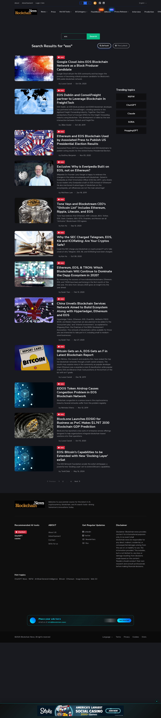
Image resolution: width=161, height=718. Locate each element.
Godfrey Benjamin (68, 156)
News (43, 12)
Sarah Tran (65, 299)
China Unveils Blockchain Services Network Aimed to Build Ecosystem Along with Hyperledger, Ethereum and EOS (83, 316)
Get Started (122, 630)
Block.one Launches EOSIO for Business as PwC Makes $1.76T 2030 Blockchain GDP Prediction (84, 431)
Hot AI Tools (64, 12)
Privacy (127, 647)
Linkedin (86, 541)
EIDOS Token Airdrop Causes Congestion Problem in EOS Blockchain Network (78, 400)
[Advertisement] (18, 664)
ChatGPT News (21, 588)
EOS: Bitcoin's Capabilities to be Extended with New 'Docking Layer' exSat (83, 465)
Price (53, 12)
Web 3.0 (94, 588)
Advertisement (27, 3)
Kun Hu (64, 228)
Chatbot (21, 541)
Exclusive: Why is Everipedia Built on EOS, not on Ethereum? (84, 170)
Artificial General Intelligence (46, 588)
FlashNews (96, 11)
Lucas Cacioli (66, 84)
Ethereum (70, 588)
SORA (131, 121)
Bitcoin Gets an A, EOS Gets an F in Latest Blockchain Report (83, 360)
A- (81, 3)
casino (17, 548)
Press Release (120, 12)
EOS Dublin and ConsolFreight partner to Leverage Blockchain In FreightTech (82, 100)
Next (79, 490)
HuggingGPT (131, 130)
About (17, 3)
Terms (118, 647)
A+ (89, 3)
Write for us (53, 553)
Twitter (86, 545)
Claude (131, 113)
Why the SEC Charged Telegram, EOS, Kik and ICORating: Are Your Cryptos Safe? (81, 243)
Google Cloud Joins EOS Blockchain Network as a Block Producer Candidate (82, 66)
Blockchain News (28, 647)
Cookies (136, 647)
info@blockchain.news (59, 632)
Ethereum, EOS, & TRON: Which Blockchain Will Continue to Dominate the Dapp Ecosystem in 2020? (81, 276)
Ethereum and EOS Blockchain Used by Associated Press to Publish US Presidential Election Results (83, 141)
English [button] (142, 3)
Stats (144, 647)
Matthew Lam (67, 194)
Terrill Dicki (65, 480)
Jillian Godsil (66, 126)
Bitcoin (62, 588)
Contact (51, 549)
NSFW (131, 96)
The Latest (121, 46)
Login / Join (40, 3)
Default (104, 46)
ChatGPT (131, 105)
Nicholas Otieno (67, 416)
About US (52, 541)
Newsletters (88, 548)
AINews (108, 11)
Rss (85, 552)
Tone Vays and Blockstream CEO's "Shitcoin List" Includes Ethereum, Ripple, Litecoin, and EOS (82, 210)
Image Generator (82, 588)
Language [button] (106, 647)
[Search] (74, 36)
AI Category (80, 12)
